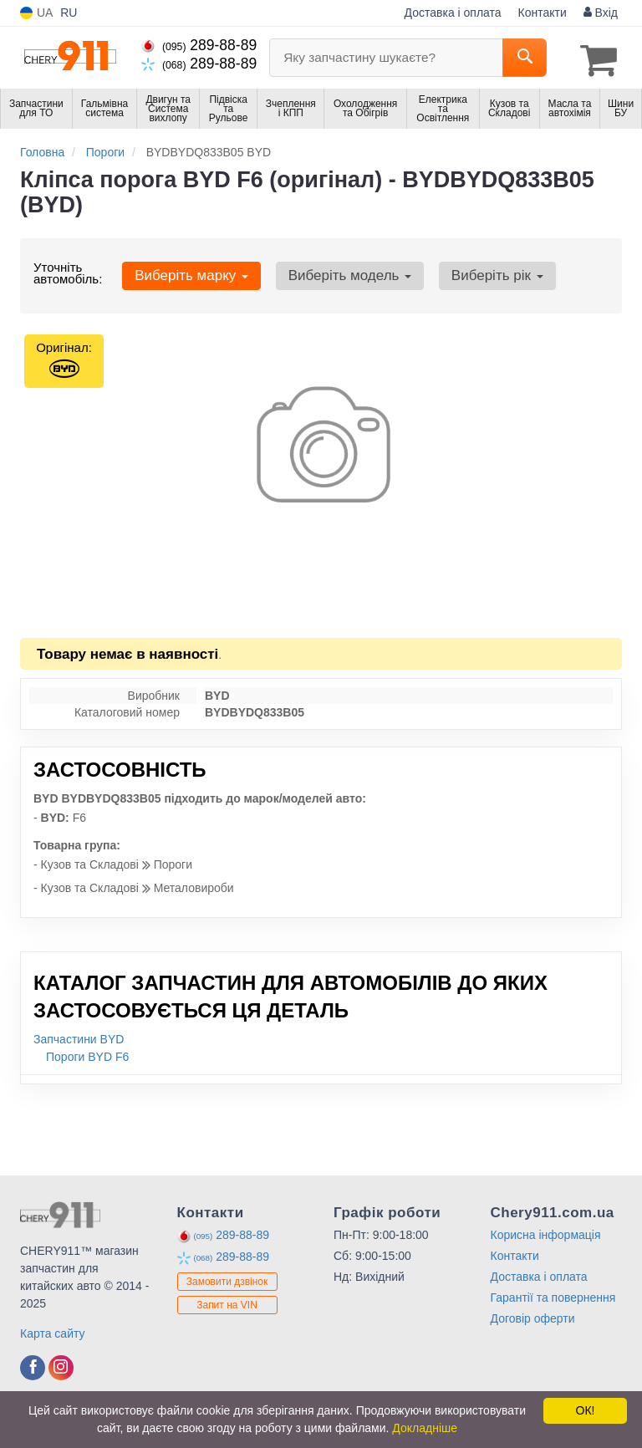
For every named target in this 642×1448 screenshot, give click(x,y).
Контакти (542, 12)
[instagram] (61, 1364)
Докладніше (424, 1428)
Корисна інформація (546, 1231)
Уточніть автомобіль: (67, 270)
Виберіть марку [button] (187, 272)
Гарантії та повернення (553, 1294)
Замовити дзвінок (227, 1278)
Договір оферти (533, 1315)
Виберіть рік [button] (477, 272)
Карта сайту (52, 1330)
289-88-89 (199, 45)
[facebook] (32, 1364)
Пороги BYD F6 (87, 1053)
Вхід (600, 12)
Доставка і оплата (453, 12)
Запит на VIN (226, 1302)
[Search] (524, 57)
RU (68, 12)
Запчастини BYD (78, 1036)
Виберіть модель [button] (338, 272)
